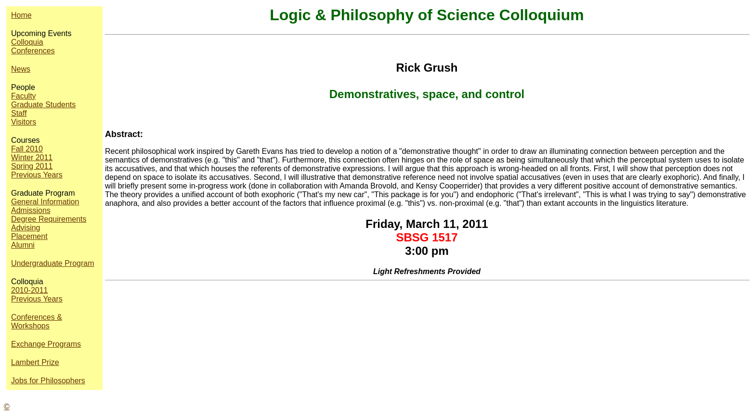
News (20, 69)
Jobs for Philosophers (48, 381)
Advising (25, 228)
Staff (19, 113)
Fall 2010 (27, 149)
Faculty (23, 96)
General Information (45, 202)
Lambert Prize (35, 362)
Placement (29, 236)
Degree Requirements (49, 219)
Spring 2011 (31, 166)
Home (21, 15)
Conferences (33, 51)
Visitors (23, 122)
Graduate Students (43, 105)
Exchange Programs (46, 344)
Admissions (31, 210)
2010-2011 (29, 290)
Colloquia (27, 42)
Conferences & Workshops (36, 321)
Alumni (23, 245)
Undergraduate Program (52, 263)
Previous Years (37, 175)
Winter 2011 (31, 157)
